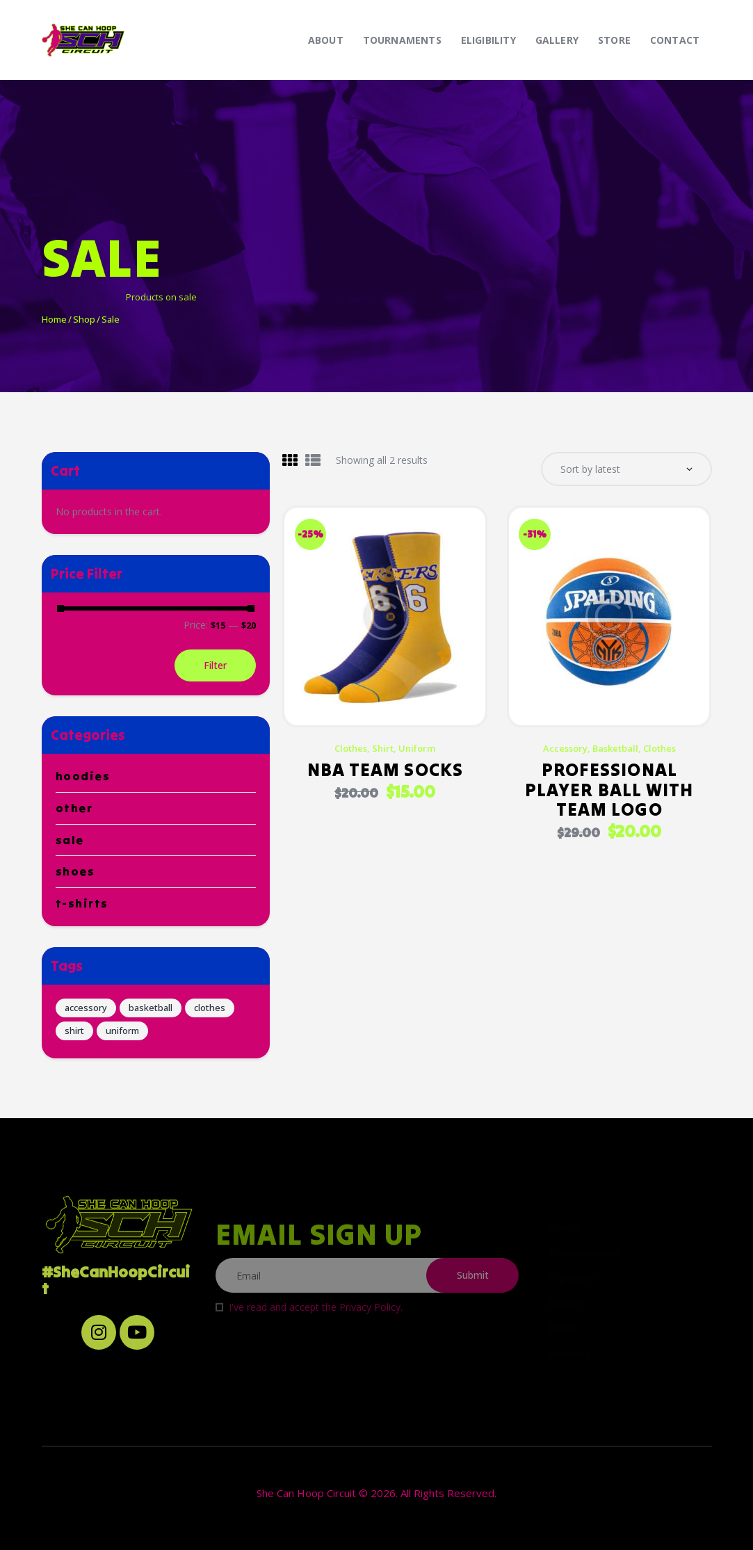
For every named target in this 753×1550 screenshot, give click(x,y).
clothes (350, 749)
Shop (83, 319)
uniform (416, 749)
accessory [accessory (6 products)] (86, 1007)
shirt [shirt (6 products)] (74, 1030)
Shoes (75, 871)
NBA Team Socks (385, 771)
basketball (615, 749)
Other (74, 808)
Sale (70, 840)
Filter (215, 665)
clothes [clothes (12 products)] (209, 1007)
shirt (383, 749)
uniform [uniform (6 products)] (122, 1030)
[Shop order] (626, 469)
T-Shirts (82, 903)
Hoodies (83, 776)
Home (54, 319)
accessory (565, 749)
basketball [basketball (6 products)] (150, 1007)
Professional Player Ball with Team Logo (609, 791)
